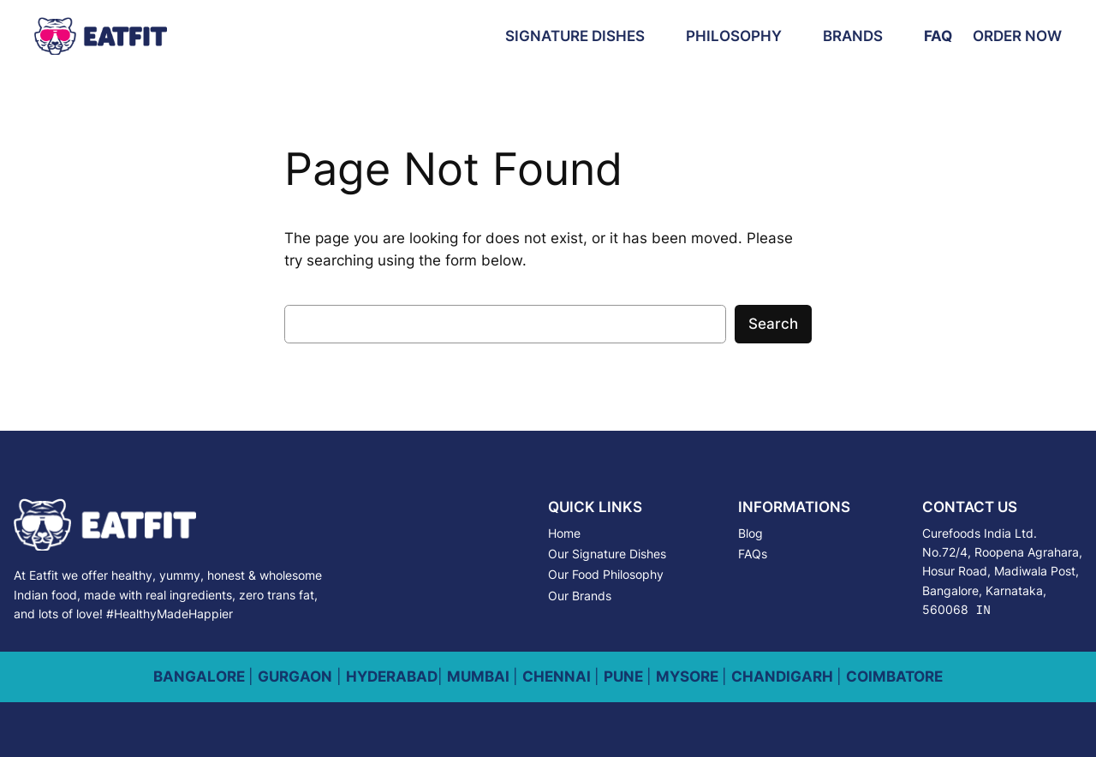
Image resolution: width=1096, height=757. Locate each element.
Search (773, 323)
